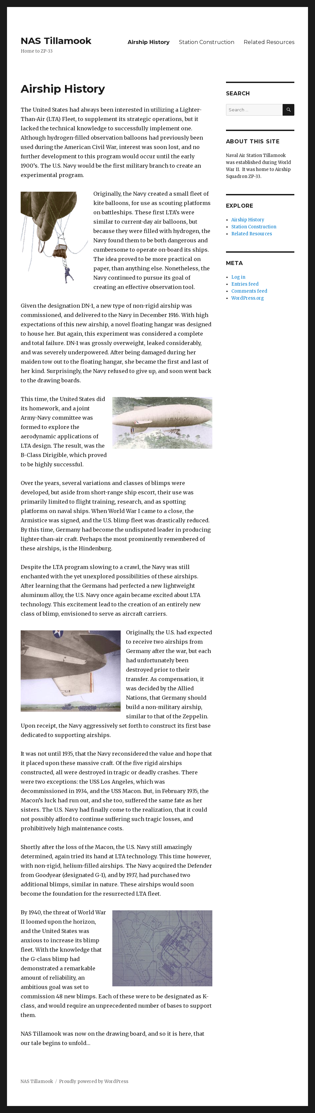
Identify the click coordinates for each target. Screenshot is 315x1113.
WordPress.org (247, 298)
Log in (238, 277)
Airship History (149, 42)
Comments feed (249, 291)
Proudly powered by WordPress (93, 1081)
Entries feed (245, 284)
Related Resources (269, 42)
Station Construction (206, 42)
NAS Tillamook (56, 40)
